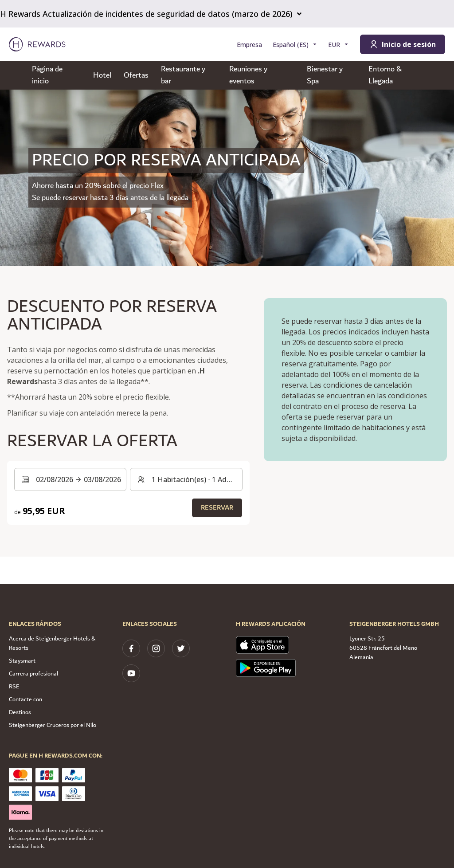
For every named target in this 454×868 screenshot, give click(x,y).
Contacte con (25, 699)
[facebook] (131, 648)
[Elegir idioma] (295, 44)
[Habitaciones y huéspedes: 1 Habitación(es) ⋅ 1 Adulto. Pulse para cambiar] (186, 479)
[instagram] (156, 648)
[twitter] (181, 648)
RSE (14, 686)
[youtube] (131, 673)
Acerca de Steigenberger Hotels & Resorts (52, 643)
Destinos (20, 712)
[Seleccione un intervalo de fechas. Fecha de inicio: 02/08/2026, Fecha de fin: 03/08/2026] (70, 479)
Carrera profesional (33, 673)
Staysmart (22, 661)
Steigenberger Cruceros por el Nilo (52, 725)
